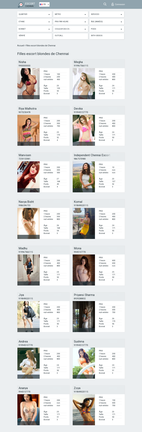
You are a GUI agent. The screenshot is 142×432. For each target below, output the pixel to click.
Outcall (59, 35)
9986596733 (24, 205)
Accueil (20, 45)
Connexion (118, 4)
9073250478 (24, 112)
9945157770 (80, 252)
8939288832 (80, 298)
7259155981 (24, 159)
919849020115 (81, 205)
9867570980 (80, 159)
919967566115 (81, 65)
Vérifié (22, 35)
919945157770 (81, 112)
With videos (96, 35)
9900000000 (24, 65)
